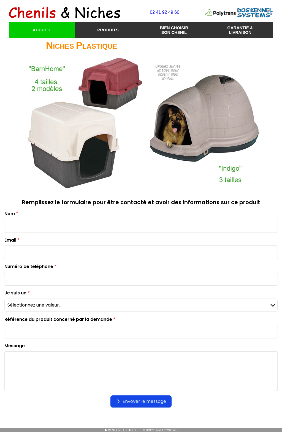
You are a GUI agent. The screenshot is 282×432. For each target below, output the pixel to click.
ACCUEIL (42, 30)
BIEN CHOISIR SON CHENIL (174, 30)
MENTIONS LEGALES (119, 430)
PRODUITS (108, 30)
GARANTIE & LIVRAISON (240, 30)
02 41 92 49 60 (164, 12)
